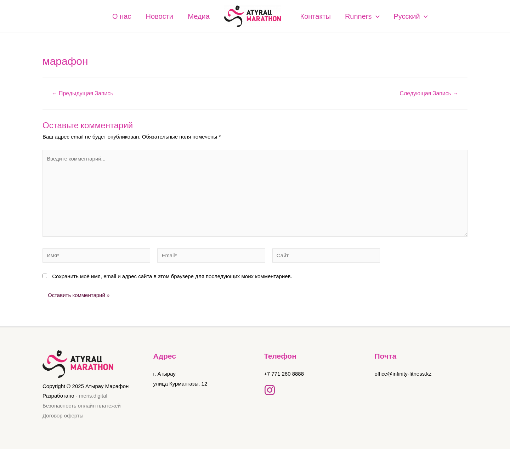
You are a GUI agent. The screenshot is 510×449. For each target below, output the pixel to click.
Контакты (315, 16)
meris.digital (93, 396)
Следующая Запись (428, 93)
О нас (115, 16)
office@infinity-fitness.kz (403, 374)
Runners (362, 16)
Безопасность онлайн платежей (81, 406)
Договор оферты (63, 415)
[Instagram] (270, 390)
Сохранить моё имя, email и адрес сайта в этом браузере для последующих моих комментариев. (172, 277)
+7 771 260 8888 (284, 374)
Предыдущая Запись (83, 93)
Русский (411, 16)
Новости (156, 16)
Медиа (198, 16)
